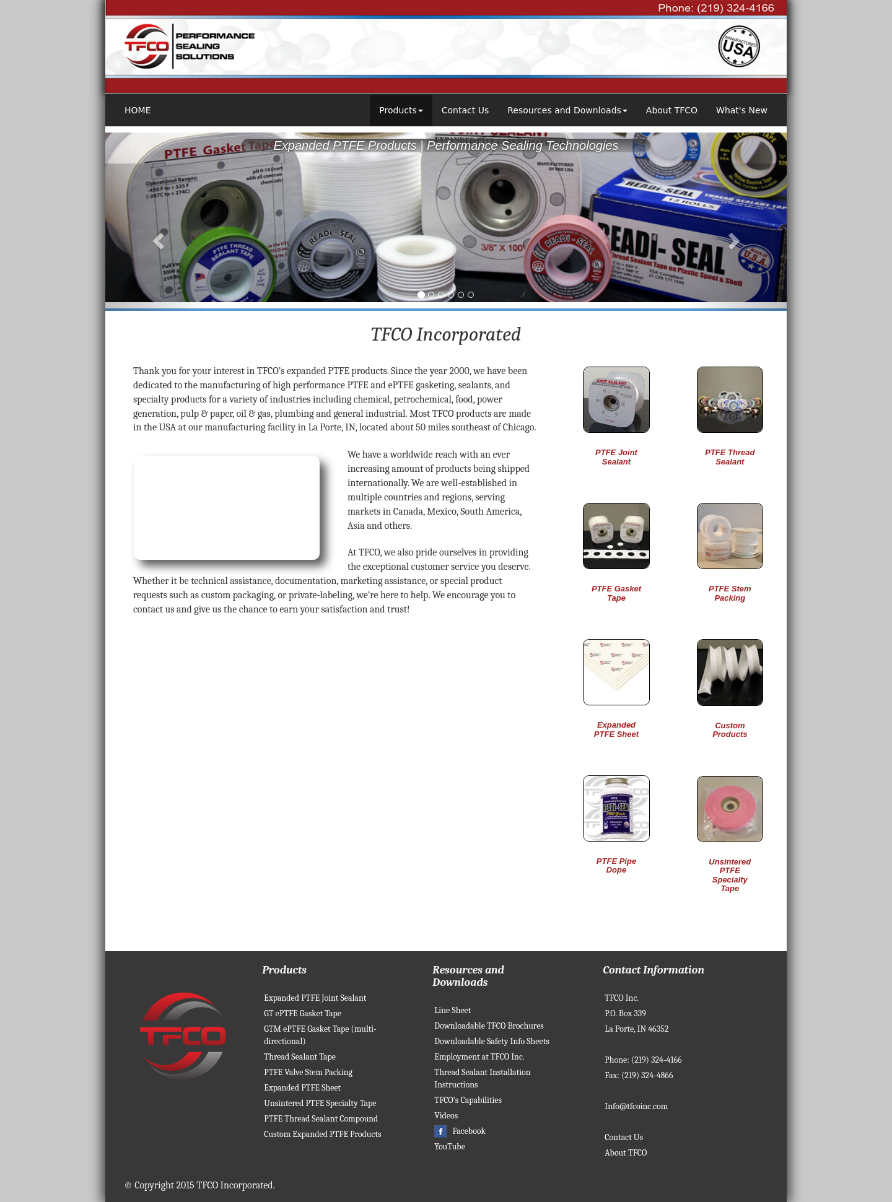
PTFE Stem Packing (730, 593)
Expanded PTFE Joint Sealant (315, 998)
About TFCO (671, 110)
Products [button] (400, 110)
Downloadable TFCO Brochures (489, 1026)
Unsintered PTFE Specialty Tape (730, 875)
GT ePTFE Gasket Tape (302, 1013)
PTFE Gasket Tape (616, 593)
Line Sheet (452, 1010)
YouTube (449, 1146)
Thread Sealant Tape (300, 1057)
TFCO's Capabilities (468, 1100)
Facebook (460, 1131)
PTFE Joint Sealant (616, 457)
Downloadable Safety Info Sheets (491, 1041)
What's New (741, 110)
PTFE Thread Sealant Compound (321, 1118)
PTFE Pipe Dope (616, 865)
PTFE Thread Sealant (729, 457)
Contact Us (465, 110)
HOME (138, 110)
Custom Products (729, 730)
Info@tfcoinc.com (636, 1106)
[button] (156, 237)
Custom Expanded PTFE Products (322, 1134)
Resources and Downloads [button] (567, 110)
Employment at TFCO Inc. (479, 1057)
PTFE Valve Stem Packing (308, 1072)
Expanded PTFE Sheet (616, 729)
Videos (446, 1115)
